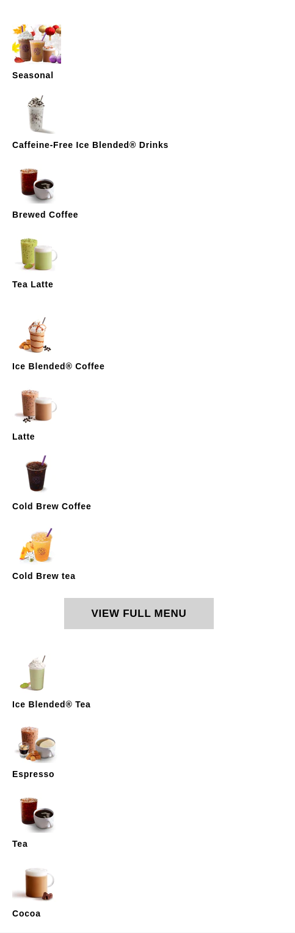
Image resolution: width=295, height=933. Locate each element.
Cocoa (26, 913)
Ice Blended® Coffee (58, 366)
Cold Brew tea (44, 576)
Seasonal (33, 75)
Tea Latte (33, 284)
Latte (23, 436)
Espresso (33, 774)
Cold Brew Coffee (51, 506)
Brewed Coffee (45, 214)
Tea (20, 844)
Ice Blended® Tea (51, 704)
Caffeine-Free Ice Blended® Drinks (90, 145)
